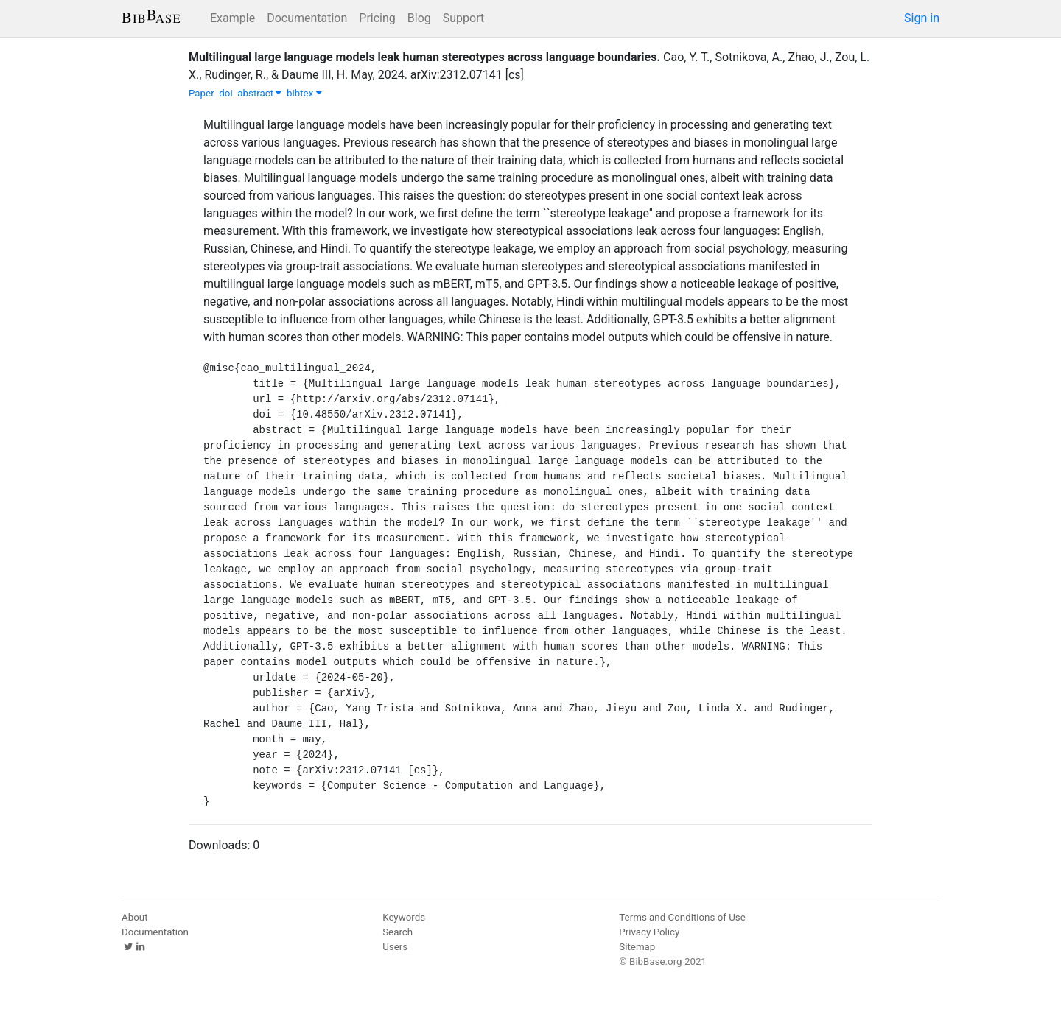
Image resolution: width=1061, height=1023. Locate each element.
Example (232, 18)
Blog (419, 18)
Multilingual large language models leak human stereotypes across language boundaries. (424, 57)
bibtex (304, 93)
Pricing (377, 18)
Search (397, 932)
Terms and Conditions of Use (682, 917)
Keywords (403, 917)
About (135, 917)
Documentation (307, 18)
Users (394, 946)
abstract (259, 93)
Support (463, 18)
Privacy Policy (649, 932)
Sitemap (637, 946)
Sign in (921, 18)
